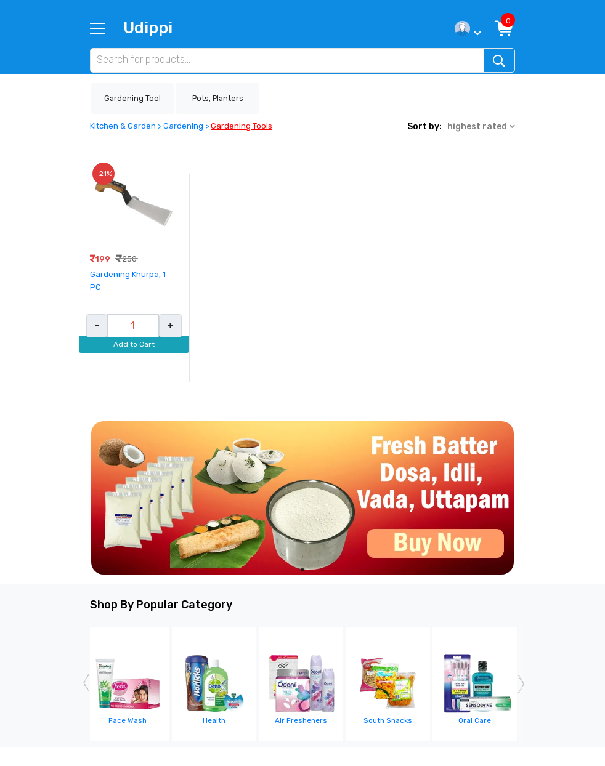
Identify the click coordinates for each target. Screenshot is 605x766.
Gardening (183, 126)
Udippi (148, 28)
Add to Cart (134, 344)
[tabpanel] (302, 497)
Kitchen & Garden (123, 126)
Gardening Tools (241, 126)
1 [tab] (302, 569)
